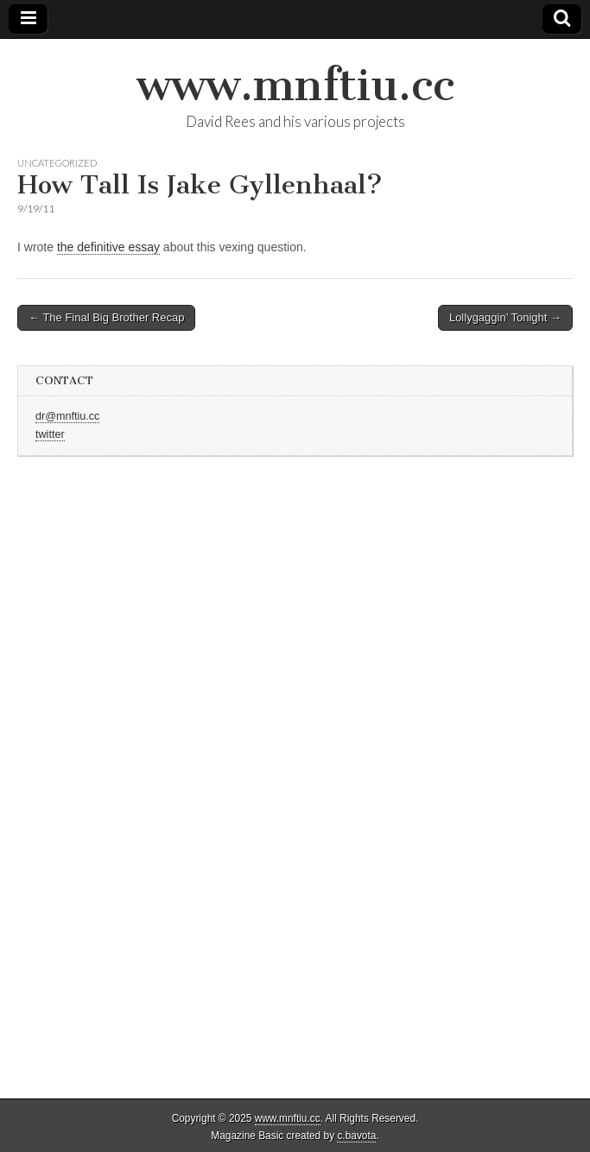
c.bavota (356, 1136)
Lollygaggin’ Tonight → (505, 317)
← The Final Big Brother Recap (106, 317)
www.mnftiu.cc (295, 85)
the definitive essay (108, 247)
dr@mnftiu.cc (67, 416)
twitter (50, 434)
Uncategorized (57, 162)
